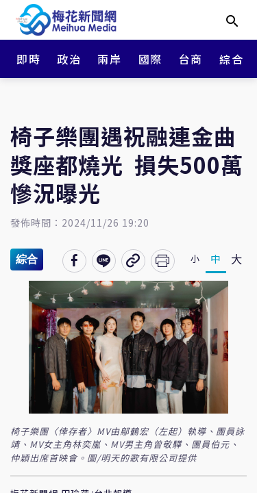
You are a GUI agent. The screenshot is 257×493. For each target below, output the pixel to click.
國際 (150, 59)
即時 (28, 59)
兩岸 (109, 59)
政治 (69, 59)
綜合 (231, 59)
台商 (191, 59)
